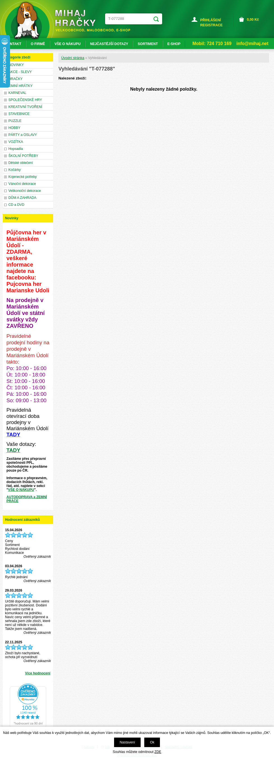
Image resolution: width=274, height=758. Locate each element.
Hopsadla (15, 149)
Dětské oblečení (20, 163)
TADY (13, 450)
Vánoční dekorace (22, 184)
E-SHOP (174, 44)
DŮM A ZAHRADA (22, 198)
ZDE (157, 752)
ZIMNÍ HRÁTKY (20, 86)
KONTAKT (13, 44)
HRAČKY (15, 79)
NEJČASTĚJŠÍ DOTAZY (109, 44)
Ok (152, 742)
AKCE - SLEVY (20, 72)
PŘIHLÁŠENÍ (210, 20)
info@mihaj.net (252, 43)
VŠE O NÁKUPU (21, 490)
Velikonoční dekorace (24, 191)
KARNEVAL (17, 93)
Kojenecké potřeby (22, 177)
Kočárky (14, 170)
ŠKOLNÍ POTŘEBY (23, 156)
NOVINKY (16, 65)
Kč (253, 20)
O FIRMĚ (38, 44)
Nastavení (127, 742)
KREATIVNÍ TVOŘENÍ (25, 107)
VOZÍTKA (15, 142)
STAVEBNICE (19, 114)
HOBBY (14, 128)
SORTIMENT (148, 44)
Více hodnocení (37, 673)
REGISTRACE (211, 25)
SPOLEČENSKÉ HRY (25, 100)
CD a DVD (16, 205)
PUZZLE (15, 121)
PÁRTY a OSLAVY (22, 135)
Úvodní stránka (72, 58)
